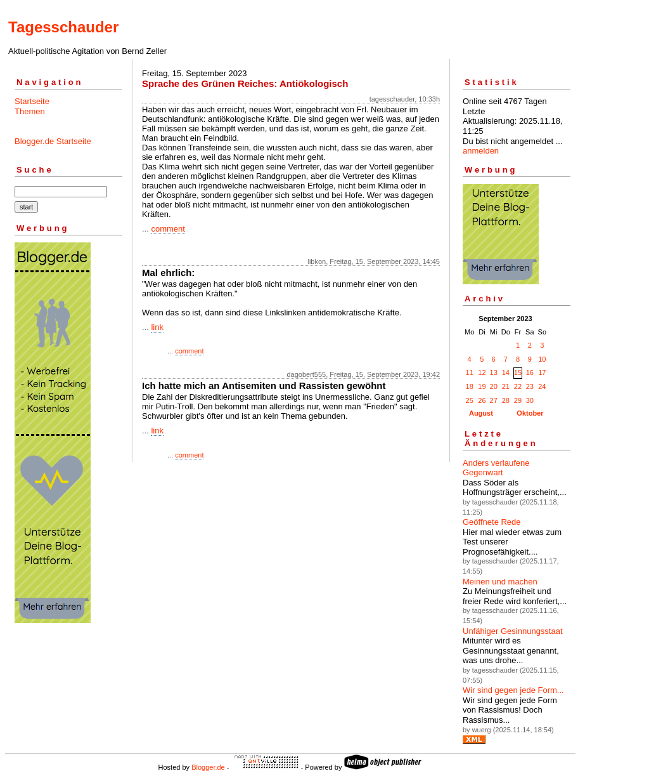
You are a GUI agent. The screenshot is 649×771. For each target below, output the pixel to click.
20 (494, 386)
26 (481, 400)
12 (481, 372)
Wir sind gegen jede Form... (513, 690)
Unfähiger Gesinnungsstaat (513, 631)
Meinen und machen (500, 581)
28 (506, 400)
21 (506, 386)
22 (518, 386)
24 (542, 386)
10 (542, 359)
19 (481, 386)
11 (469, 372)
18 (469, 386)
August (481, 413)
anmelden (481, 150)
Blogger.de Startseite (53, 141)
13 (494, 372)
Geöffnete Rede (492, 522)
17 (542, 372)
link (157, 327)
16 (530, 372)
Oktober (530, 413)
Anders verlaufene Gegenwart (496, 468)
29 (518, 400)
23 (530, 386)
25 (469, 400)
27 (494, 400)
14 (506, 372)
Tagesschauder (63, 27)
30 (530, 400)
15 (518, 372)
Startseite (32, 101)
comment (167, 229)
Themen (30, 111)
